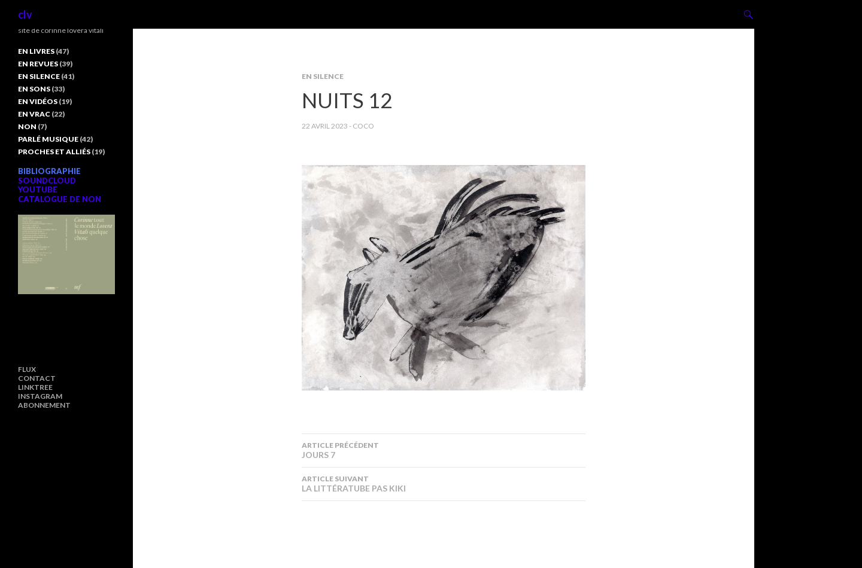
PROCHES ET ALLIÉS (54, 151)
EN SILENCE (323, 76)
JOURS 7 (443, 450)
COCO (363, 125)
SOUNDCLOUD (47, 180)
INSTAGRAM (40, 396)
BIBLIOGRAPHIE (49, 171)
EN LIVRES (36, 51)
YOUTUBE (37, 189)
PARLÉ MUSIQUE (48, 139)
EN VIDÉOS (37, 101)
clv (25, 14)
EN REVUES (38, 63)
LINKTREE (35, 387)
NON (27, 126)
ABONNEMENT (44, 405)
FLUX (27, 369)
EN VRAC (34, 113)
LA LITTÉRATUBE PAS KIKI (443, 483)
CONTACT (37, 378)
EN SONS (34, 88)
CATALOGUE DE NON (59, 199)
